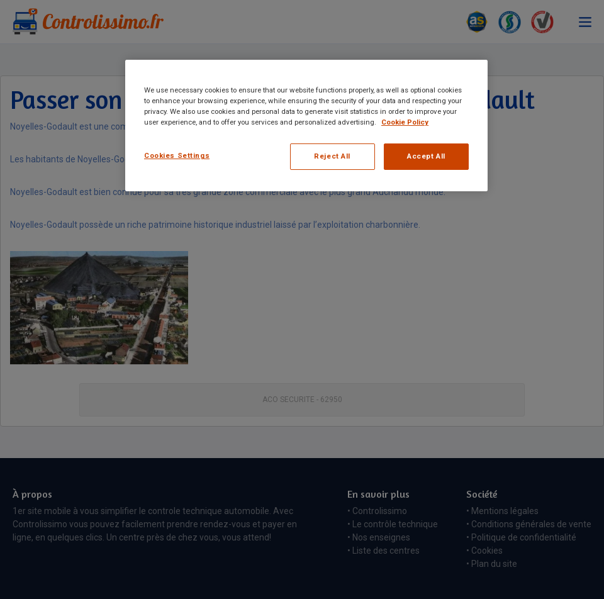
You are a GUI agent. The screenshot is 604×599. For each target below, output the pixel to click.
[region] (306, 125)
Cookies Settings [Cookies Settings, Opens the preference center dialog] (177, 155)
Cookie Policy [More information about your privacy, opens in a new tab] (404, 122)
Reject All (332, 156)
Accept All (426, 156)
